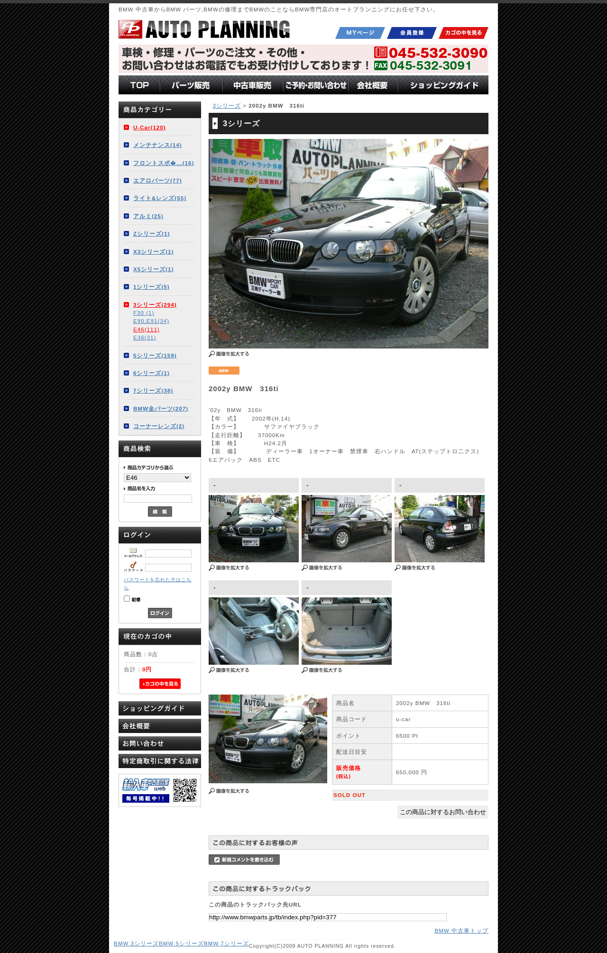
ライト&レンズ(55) (159, 198)
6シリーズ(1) (151, 373)
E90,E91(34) (151, 321)
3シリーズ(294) (155, 305)
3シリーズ (226, 105)
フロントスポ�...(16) (163, 163)
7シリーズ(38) (153, 390)
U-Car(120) (149, 127)
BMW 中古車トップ (461, 930)
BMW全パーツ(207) (160, 408)
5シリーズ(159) (155, 355)
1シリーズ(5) (151, 287)
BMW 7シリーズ (226, 943)
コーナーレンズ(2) (158, 426)
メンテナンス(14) (157, 145)
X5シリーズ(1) (153, 269)
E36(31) (144, 337)
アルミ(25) (148, 216)
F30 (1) (143, 313)
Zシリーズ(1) (151, 233)
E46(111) (146, 329)
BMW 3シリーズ (136, 943)
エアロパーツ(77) (157, 180)
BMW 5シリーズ (181, 943)
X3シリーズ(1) (153, 251)
